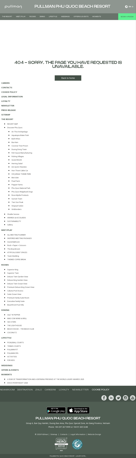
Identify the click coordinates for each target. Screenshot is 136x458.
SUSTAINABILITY (14, 221)
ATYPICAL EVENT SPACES (17, 252)
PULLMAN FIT (12, 349)
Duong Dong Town (19, 149)
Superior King (12, 269)
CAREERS (5, 83)
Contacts (6, 87)
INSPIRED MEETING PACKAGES (19, 238)
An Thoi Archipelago (20, 132)
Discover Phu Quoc (14, 127)
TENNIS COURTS (14, 346)
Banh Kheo (16, 139)
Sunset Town (17, 199)
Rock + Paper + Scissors (16, 245)
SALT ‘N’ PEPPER (13, 315)
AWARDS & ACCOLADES (16, 218)
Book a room (127, 16)
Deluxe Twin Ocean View (17, 284)
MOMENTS (96, 16)
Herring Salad (17, 163)
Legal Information (12, 96)
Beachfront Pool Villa (15, 305)
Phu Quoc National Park (21, 188)
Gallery (10, 225)
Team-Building (13, 256)
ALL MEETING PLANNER (16, 235)
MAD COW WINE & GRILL (17, 318)
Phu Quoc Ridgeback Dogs (22, 192)
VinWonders (17, 209)
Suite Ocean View (14, 294)
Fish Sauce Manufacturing (22, 153)
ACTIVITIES (12, 357)
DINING (42, 16)
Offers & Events (81, 16)
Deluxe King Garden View (17, 280)
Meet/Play (21, 16)
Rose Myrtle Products (20, 195)
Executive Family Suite (16, 301)
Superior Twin (13, 273)
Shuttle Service (13, 214)
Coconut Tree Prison (20, 146)
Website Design (94, 434)
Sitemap (5, 114)
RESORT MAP (12, 124)
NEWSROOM (7, 390)
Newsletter (7, 105)
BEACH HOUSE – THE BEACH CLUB (20, 329)
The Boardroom (13, 249)
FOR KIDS (11, 360)
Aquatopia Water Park (20, 135)
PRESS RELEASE (8, 110)
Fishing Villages (18, 156)
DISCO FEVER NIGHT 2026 (17, 383)
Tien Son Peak (17, 202)
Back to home (68, 78)
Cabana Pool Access (15, 291)
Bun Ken (15, 142)
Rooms (32, 16)
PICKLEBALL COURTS (15, 342)
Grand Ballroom (13, 242)
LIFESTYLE (53, 16)
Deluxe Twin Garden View (17, 277)
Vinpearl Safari (17, 206)
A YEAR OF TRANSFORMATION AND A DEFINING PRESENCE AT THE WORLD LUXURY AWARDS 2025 (45, 379)
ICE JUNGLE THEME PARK (21, 174)
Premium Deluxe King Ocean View (20, 287)
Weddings (65, 16)
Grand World (17, 160)
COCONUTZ (12, 332)
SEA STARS (11, 322)
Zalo (38, 390)
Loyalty (5, 101)
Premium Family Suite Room (18, 298)
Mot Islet (15, 177)
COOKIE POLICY (9, 92)
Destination (25, 390)
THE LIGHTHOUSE (14, 325)
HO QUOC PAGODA (19, 167)
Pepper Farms (17, 185)
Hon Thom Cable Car (20, 170)
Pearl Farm (16, 181)
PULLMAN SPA (12, 353)
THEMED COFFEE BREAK (16, 259)
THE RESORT (7, 16)
